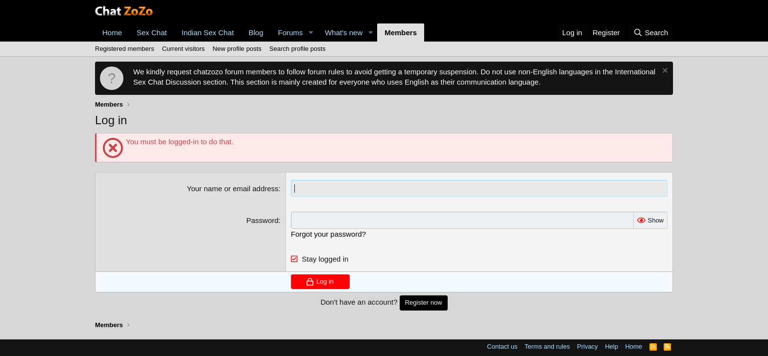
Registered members (124, 48)
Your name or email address (233, 188)
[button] (310, 32)
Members (400, 32)
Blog (255, 32)
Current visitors (183, 48)
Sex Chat (152, 32)
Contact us (502, 346)
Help (611, 346)
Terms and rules (547, 346)
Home (112, 32)
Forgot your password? (328, 234)
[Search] (650, 32)
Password (262, 220)
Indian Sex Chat (208, 32)
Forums (290, 32)
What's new (343, 32)
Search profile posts (297, 48)
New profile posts (237, 48)
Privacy (587, 346)
